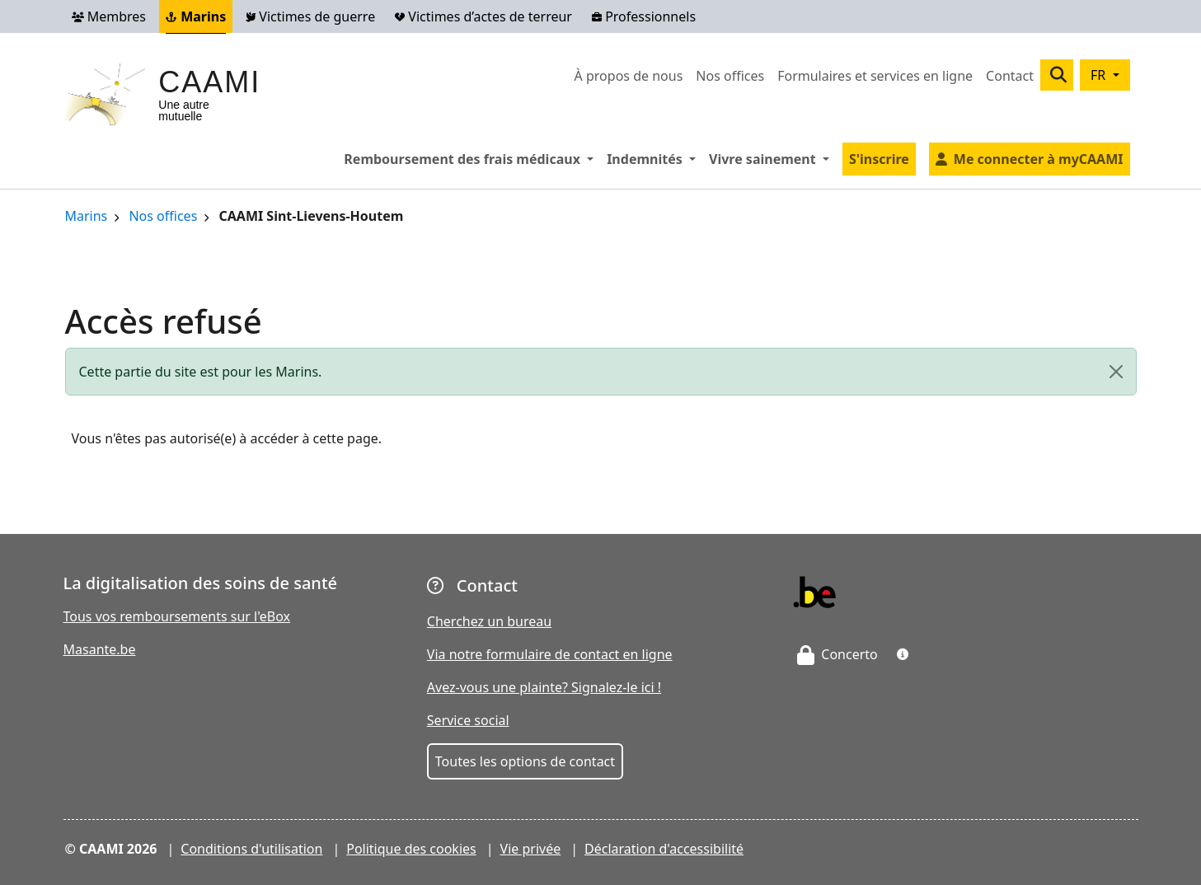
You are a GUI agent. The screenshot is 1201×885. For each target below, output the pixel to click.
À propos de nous (629, 76)
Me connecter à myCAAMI (1039, 159)
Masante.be (99, 649)
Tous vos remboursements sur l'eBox (177, 616)
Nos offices (730, 76)
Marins (196, 16)
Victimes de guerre (310, 16)
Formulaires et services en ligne (875, 76)
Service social (468, 720)
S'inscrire (879, 159)
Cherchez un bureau (489, 621)
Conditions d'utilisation (251, 849)
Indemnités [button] (654, 158)
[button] (902, 654)
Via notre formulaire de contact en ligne (550, 654)
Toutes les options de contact (525, 761)
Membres (109, 16)
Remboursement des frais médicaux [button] (472, 158)
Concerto (837, 654)
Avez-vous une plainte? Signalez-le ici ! (544, 687)
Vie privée (530, 849)
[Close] (1116, 372)
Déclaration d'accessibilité (664, 849)
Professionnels (644, 16)
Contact (1010, 76)
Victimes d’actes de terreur (483, 16)
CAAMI (209, 82)
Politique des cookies (411, 849)
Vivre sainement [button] (772, 158)
